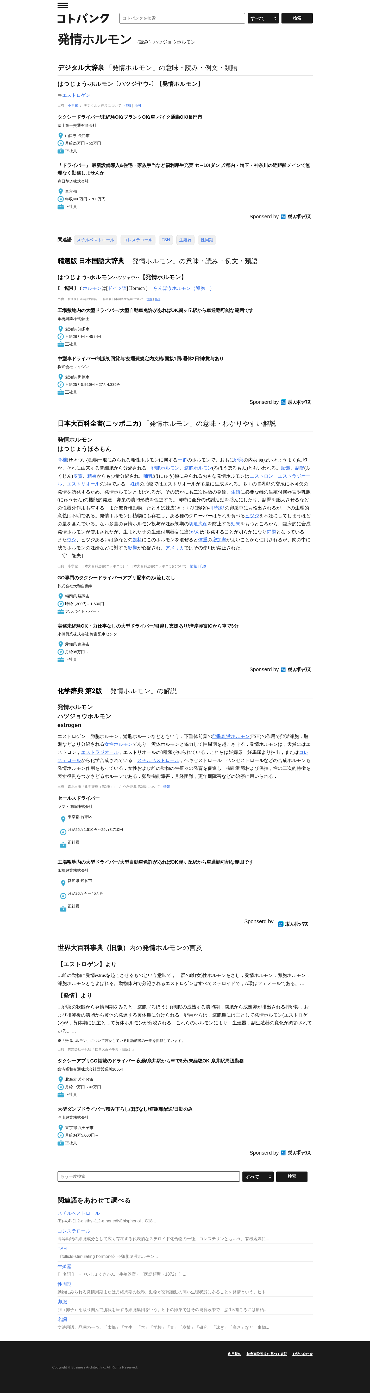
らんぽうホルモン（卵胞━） (183, 288)
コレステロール (138, 240)
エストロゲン (76, 95)
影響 (132, 547)
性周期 (207, 240)
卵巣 (238, 460)
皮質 (78, 476)
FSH (166, 240)
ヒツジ (252, 515)
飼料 (137, 539)
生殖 (235, 492)
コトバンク (83, 18)
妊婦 (135, 484)
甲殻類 (218, 508)
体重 (203, 539)
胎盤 (285, 468)
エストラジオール (99, 752)
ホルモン (92, 288)
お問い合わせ (302, 1354)
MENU (63, 5)
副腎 (299, 468)
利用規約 (234, 1354)
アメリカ (174, 547)
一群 (182, 460)
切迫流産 (198, 523)
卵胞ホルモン (165, 468)
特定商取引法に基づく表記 (267, 1354)
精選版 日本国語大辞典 (91, 261)
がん (195, 532)
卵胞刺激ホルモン (231, 736)
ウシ (71, 539)
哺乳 (148, 476)
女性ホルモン (118, 744)
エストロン (261, 476)
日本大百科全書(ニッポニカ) (99, 423)
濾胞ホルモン (198, 468)
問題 (271, 532)
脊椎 (62, 460)
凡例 (137, 105)
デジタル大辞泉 (81, 67)
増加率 (219, 539)
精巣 (92, 476)
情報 (127, 105)
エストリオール (83, 484)
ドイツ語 (117, 288)
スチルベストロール (95, 240)
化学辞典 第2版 (80, 690)
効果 (235, 523)
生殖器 (185, 240)
